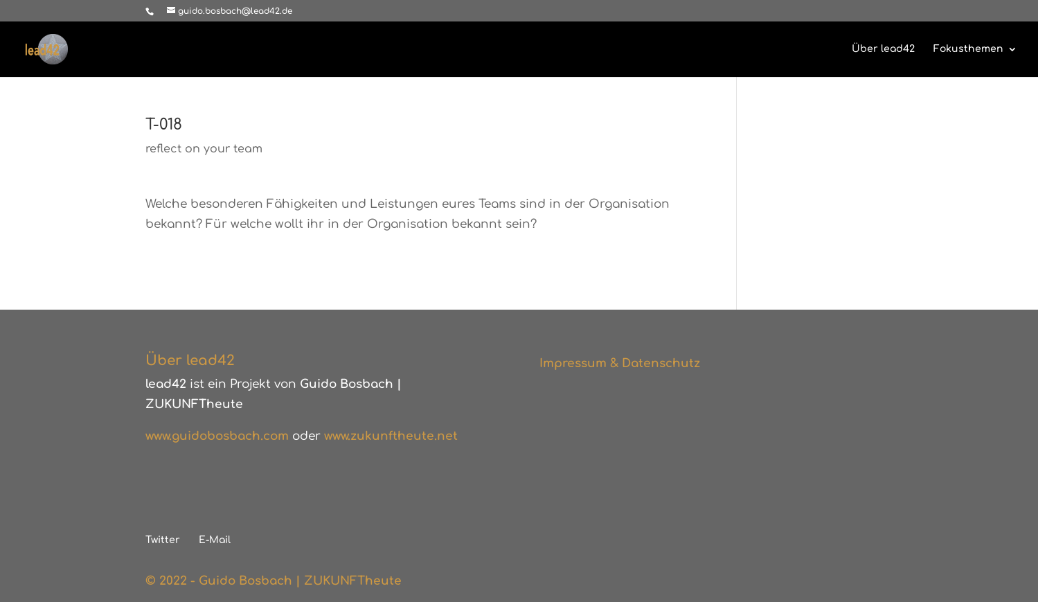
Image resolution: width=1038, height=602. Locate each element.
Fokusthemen (968, 49)
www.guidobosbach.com (217, 436)
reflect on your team (203, 149)
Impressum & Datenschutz (619, 363)
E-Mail (215, 540)
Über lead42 (883, 49)
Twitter (162, 540)
